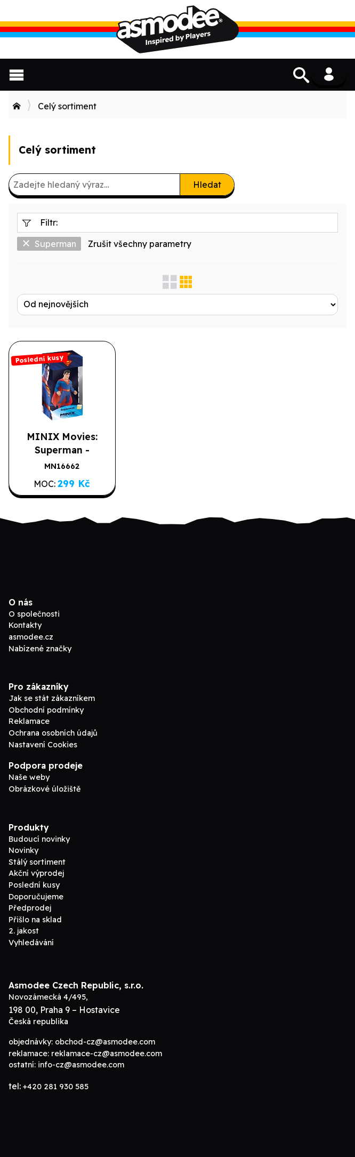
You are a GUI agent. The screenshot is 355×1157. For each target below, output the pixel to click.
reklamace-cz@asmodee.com (106, 1053)
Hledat (207, 184)
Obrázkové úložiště (44, 789)
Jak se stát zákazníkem (52, 698)
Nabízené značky (40, 648)
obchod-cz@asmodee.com (105, 1042)
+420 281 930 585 (55, 1086)
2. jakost (24, 931)
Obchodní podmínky (46, 710)
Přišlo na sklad (35, 919)
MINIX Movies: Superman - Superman (62, 449)
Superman (49, 243)
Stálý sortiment (37, 862)
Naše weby (29, 777)
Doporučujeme (36, 896)
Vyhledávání (31, 942)
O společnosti (34, 614)
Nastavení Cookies (43, 744)
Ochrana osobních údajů (53, 733)
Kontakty (25, 625)
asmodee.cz (31, 637)
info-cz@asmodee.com (81, 1065)
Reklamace (29, 721)
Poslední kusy (34, 885)
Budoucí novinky (39, 839)
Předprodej (30, 908)
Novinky (23, 850)
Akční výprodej (36, 873)
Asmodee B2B (177, 29)
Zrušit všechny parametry (139, 243)
